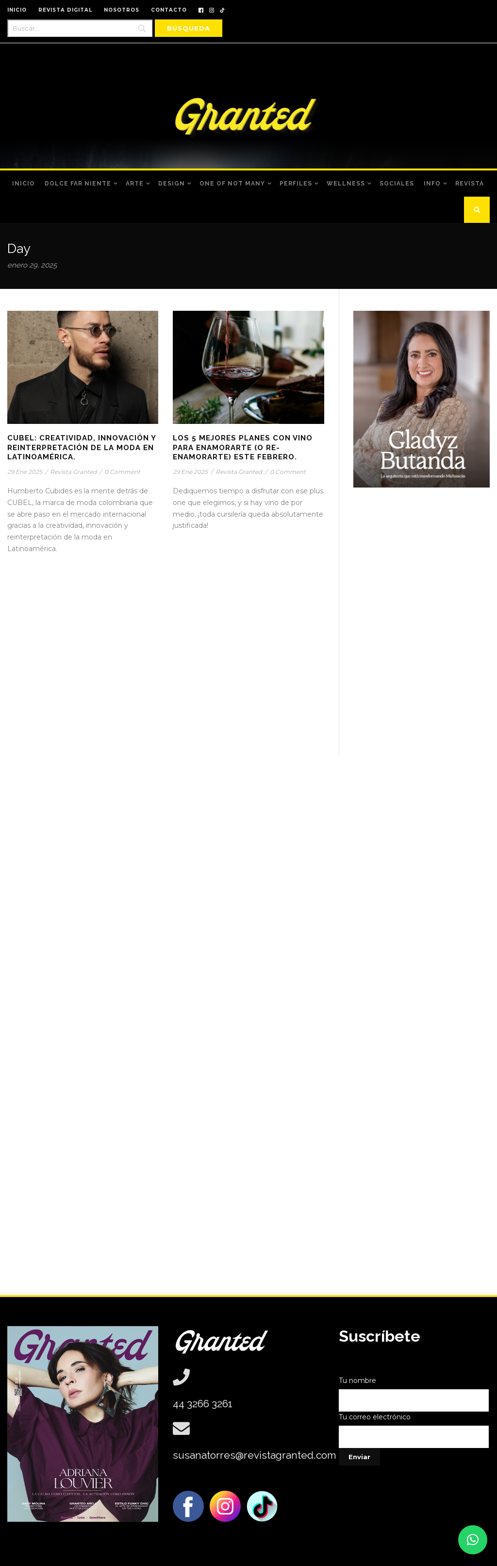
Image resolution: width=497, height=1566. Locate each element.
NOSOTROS (121, 10)
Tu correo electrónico (414, 1430)
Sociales (397, 183)
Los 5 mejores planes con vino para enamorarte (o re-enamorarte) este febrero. (243, 447)
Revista (469, 183)
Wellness (346, 183)
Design (171, 183)
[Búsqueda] (188, 28)
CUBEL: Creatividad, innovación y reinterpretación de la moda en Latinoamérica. (81, 447)
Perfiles (296, 183)
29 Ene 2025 (24, 471)
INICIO (17, 10)
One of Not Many (232, 183)
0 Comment (122, 471)
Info (432, 183)
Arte (135, 183)
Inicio (23, 183)
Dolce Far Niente (78, 183)
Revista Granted (73, 471)
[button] (472, 1539)
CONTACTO (169, 10)
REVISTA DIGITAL (65, 10)
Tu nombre (414, 1394)
